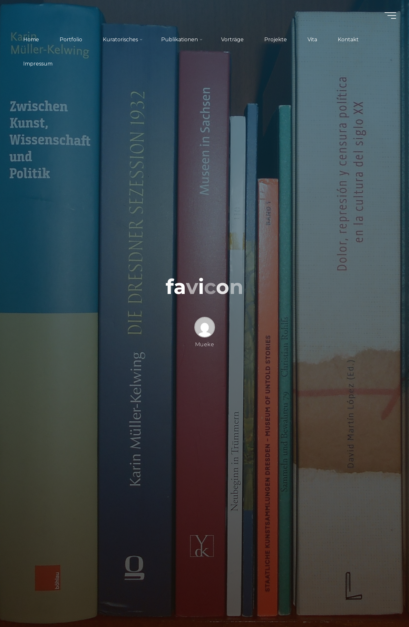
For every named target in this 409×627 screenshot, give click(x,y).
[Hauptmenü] (390, 15)
